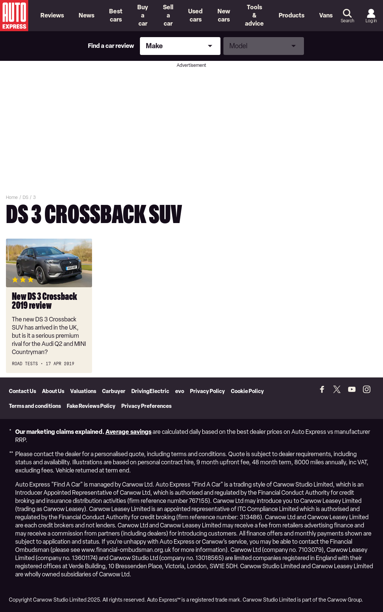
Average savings (128, 431)
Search (347, 20)
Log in (371, 20)
